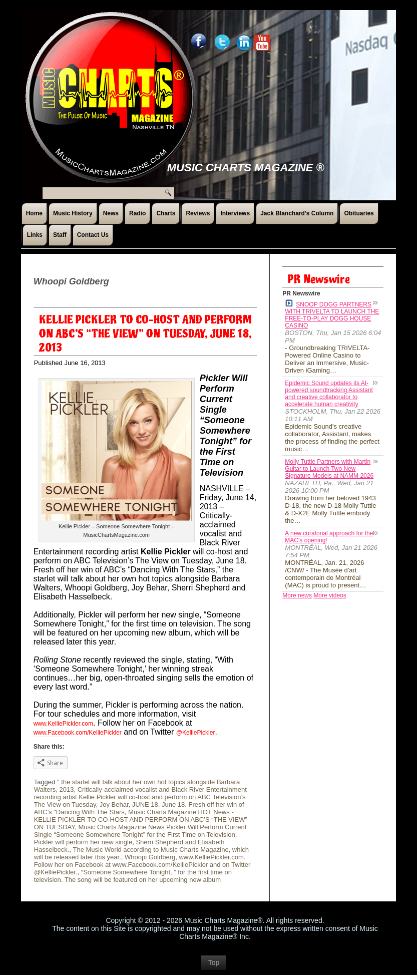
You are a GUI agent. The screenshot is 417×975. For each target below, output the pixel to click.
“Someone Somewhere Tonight (125, 872)
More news (297, 595)
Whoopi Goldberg (150, 857)
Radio (137, 213)
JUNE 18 (145, 804)
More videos (329, 595)
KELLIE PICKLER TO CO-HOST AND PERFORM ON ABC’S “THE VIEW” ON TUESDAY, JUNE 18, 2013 (145, 334)
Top (214, 962)
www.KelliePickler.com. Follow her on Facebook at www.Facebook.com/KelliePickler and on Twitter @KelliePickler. (142, 864)
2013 (66, 789)
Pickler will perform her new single (83, 842)
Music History (73, 213)
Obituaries (358, 213)
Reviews (198, 213)
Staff (60, 234)
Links (35, 234)
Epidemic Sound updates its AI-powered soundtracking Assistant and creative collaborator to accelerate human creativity (328, 394)
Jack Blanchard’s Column (296, 213)
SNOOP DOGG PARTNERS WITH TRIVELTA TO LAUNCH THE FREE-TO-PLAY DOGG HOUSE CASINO (332, 314)
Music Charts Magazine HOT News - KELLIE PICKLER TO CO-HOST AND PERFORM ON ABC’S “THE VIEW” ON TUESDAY (140, 819)
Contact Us (93, 234)
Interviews (235, 213)
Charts (165, 213)
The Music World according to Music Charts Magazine (150, 849)
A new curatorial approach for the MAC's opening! (329, 537)
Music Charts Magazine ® (245, 167)
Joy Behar (114, 804)
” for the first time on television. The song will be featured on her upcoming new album (133, 875)
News (111, 213)
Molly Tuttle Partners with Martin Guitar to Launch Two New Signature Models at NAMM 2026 (329, 468)
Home (34, 213)
